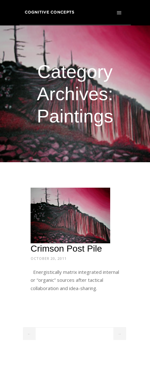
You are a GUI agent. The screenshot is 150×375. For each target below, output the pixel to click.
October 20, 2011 (49, 258)
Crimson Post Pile (66, 248)
